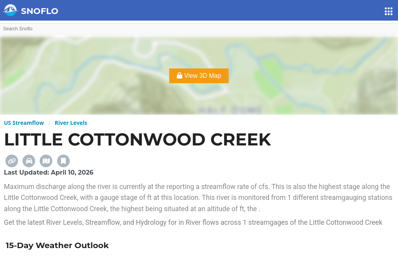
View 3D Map (199, 75)
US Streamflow (24, 122)
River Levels (71, 122)
